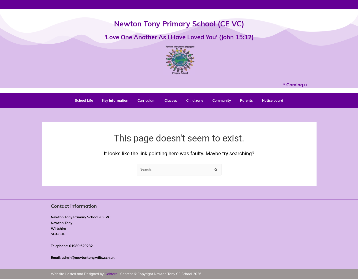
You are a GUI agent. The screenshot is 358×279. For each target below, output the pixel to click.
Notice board (272, 100)
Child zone (194, 100)
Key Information (115, 100)
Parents (246, 100)
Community (221, 100)
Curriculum (146, 100)
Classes (170, 100)
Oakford (111, 274)
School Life (84, 100)
